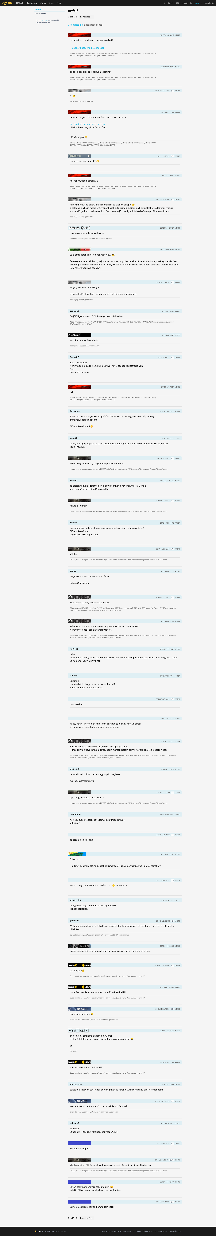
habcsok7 (74, 1123)
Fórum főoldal (40, 14)
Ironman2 (74, 311)
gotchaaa (74, 920)
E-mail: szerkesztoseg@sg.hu (155, 1231)
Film (59, 3)
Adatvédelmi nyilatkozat (111, 1231)
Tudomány (32, 3)
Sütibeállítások (176, 1231)
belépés (198, 3)
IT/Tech (20, 3)
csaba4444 (75, 814)
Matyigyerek (76, 1084)
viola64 (73, 438)
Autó (51, 3)
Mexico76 (74, 769)
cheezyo (74, 675)
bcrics (73, 571)
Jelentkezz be (41, 20)
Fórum (138, 1231)
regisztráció (209, 3)
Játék (43, 3)
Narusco (74, 649)
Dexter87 (74, 357)
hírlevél (184, 3)
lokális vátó (75, 900)
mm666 (73, 522)
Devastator (75, 411)
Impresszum (128, 1231)
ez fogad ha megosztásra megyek (87, 124)
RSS (177, 3)
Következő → (86, 17)
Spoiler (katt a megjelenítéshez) (88, 47)
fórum (170, 3)
